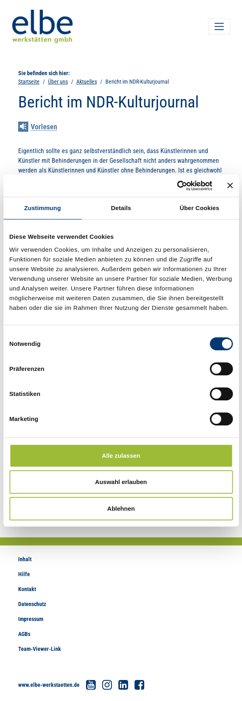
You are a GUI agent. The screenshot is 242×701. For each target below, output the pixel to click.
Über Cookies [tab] (199, 207)
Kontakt (27, 589)
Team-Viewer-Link (39, 649)
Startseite (29, 81)
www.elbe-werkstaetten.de (49, 685)
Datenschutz (32, 604)
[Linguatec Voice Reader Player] (43, 128)
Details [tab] (121, 207)
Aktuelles (86, 81)
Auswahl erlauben (121, 481)
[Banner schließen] (230, 185)
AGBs (24, 634)
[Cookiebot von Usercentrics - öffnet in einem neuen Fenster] (176, 186)
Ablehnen (121, 508)
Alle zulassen (121, 455)
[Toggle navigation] (219, 26)
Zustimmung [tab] (42, 207)
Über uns (58, 81)
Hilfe (24, 574)
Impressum (30, 619)
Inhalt (25, 559)
